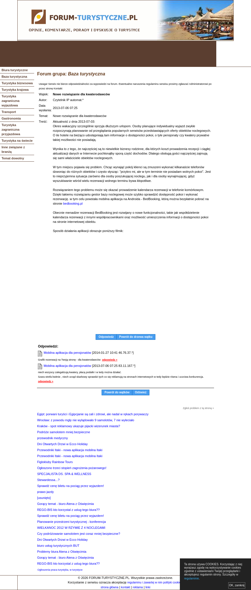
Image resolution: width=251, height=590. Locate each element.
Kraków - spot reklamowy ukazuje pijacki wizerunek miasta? (78, 426)
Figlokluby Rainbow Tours (55, 462)
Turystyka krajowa (14, 89)
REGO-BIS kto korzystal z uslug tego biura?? (68, 509)
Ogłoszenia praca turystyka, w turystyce (60, 569)
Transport (8, 112)
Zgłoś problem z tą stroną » (198, 408)
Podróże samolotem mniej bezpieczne (63, 432)
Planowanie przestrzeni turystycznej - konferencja (71, 521)
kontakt (125, 587)
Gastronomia (11, 118)
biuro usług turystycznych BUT (58, 545)
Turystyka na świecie (16, 140)
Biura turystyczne (14, 70)
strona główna (109, 587)
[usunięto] (44, 497)
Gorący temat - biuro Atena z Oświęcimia (65, 503)
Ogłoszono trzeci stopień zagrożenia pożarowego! (71, 468)
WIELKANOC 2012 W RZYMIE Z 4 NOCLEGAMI (71, 527)
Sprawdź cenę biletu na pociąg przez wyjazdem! (70, 486)
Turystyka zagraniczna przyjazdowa (10, 129)
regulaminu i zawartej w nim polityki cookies (154, 582)
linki (147, 587)
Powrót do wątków (116, 392)
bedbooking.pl (73, 203)
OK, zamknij (236, 585)
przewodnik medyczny (52, 438)
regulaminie (191, 578)
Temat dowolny (12, 158)
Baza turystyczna (14, 76)
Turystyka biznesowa (17, 83)
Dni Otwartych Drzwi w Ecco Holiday (62, 444)
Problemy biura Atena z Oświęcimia (61, 551)
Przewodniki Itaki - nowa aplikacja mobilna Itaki (69, 450)
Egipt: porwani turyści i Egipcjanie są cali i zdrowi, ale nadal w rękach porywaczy (92, 414)
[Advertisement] (108, 54)
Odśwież (141, 392)
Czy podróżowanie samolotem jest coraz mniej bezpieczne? (78, 533)
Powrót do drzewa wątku (136, 336)
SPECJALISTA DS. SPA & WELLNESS (64, 474)
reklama (138, 587)
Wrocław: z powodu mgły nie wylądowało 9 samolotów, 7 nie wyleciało (85, 420)
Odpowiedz (106, 336)
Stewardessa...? (48, 480)
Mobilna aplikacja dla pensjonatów (67, 352)
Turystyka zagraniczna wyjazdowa (10, 100)
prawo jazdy (45, 492)
